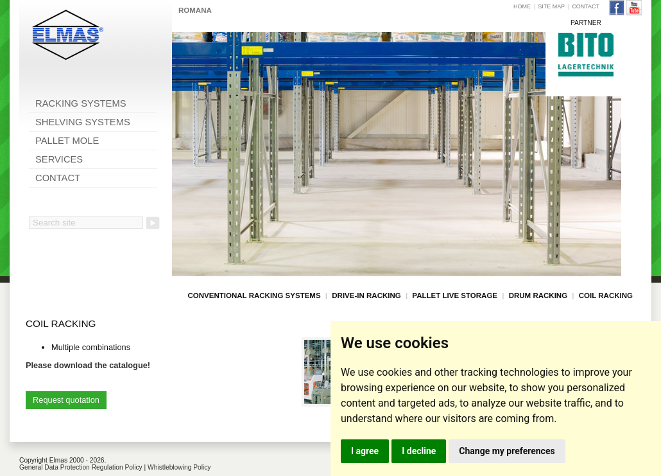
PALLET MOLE (67, 141)
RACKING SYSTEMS (80, 103)
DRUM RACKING (538, 295)
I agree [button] (365, 451)
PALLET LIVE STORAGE (454, 295)
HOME (522, 6)
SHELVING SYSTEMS (82, 122)
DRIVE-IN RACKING (366, 295)
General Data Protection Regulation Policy (80, 467)
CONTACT (57, 178)
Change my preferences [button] (506, 451)
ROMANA (195, 10)
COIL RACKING (606, 295)
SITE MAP (551, 6)
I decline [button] (419, 451)
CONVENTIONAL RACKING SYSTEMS (254, 295)
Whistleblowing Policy (179, 467)
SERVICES (59, 159)
